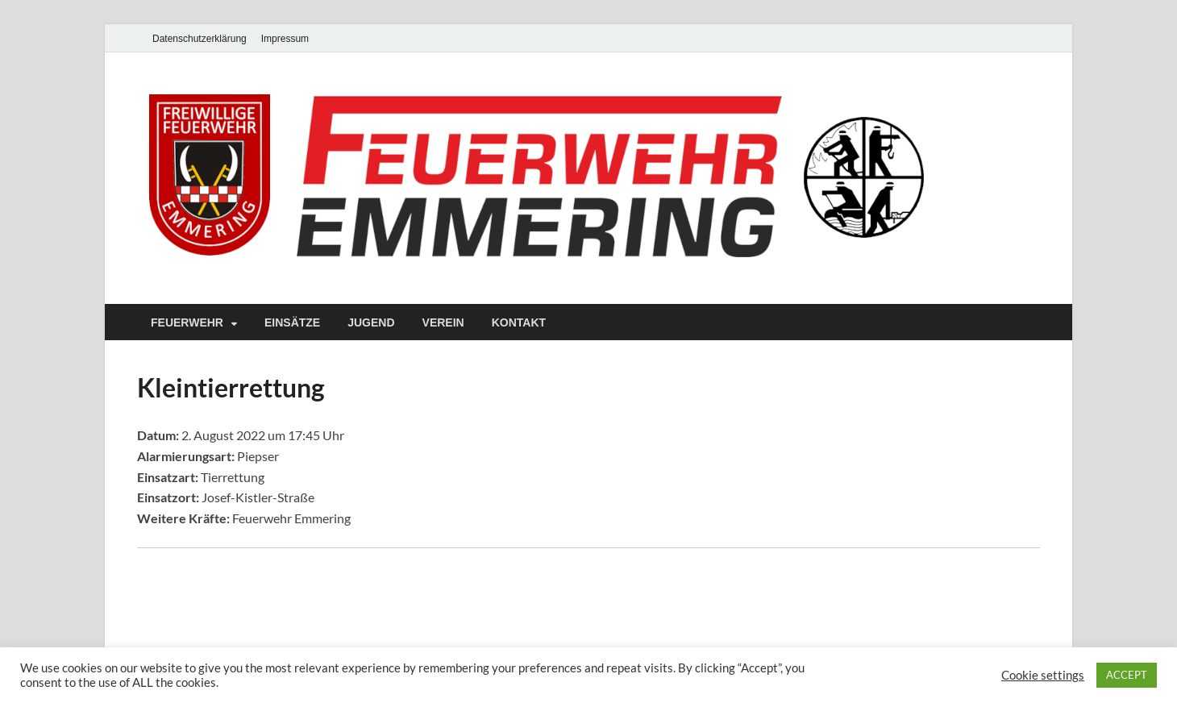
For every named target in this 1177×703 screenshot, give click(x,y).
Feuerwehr (187, 322)
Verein (443, 322)
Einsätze (292, 322)
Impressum (285, 38)
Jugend (370, 322)
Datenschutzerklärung (199, 38)
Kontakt (519, 322)
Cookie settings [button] (1042, 675)
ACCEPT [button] (1126, 674)
